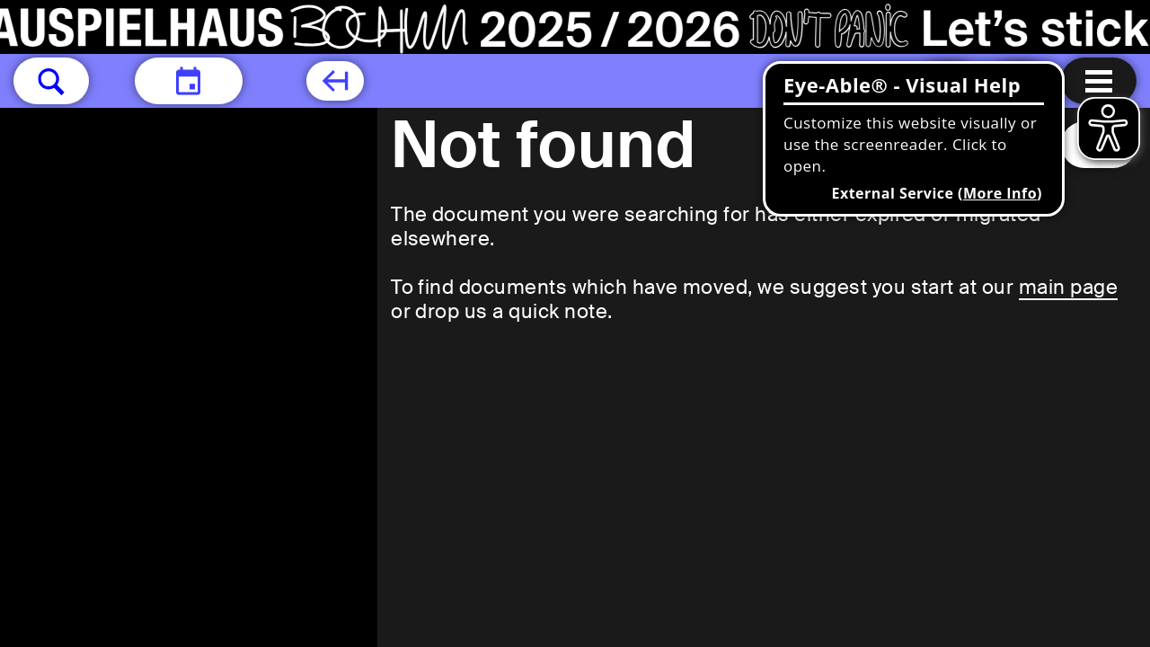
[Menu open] (1099, 81)
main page (1068, 287)
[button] (51, 81)
